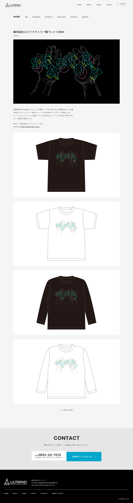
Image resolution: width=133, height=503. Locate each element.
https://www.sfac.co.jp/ (30, 127)
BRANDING (36, 17)
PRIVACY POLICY (57, 491)
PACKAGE (73, 17)
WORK (24, 491)
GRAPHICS (48, 17)
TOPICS (33, 491)
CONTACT (44, 491)
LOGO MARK (61, 17)
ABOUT (15, 491)
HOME (6, 491)
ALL (26, 17)
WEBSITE (85, 17)
